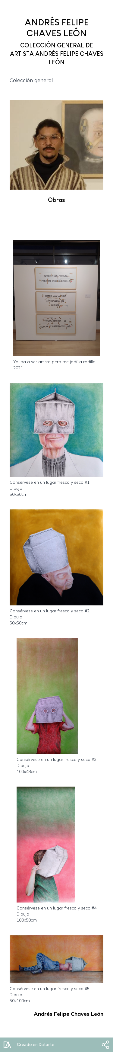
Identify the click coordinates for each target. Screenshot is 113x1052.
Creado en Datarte (35, 1045)
